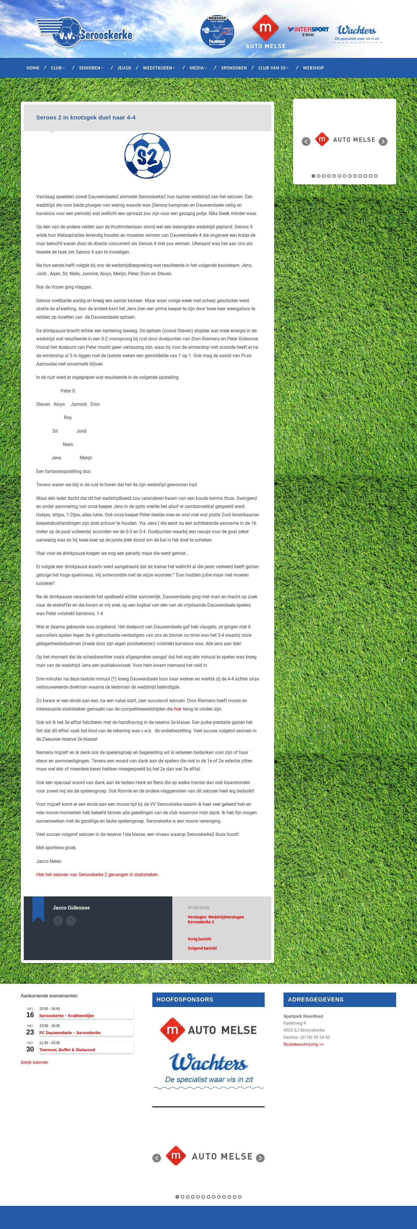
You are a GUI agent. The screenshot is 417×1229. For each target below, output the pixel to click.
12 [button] (370, 176)
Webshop (313, 68)
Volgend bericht (202, 948)
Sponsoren (234, 68)
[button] (306, 141)
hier (178, 709)
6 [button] (339, 176)
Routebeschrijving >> (304, 1044)
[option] (345, 139)
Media (197, 68)
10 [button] (360, 176)
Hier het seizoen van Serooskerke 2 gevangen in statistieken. (97, 874)
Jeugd (124, 68)
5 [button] (334, 176)
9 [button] (355, 176)
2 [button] (318, 176)
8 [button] (350, 176)
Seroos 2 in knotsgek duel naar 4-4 (86, 117)
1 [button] (313, 176)
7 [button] (344, 176)
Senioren (89, 68)
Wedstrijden (158, 68)
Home (33, 68)
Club (56, 68)
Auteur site (71, 921)
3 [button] (323, 176)
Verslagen (197, 917)
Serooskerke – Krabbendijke (66, 1015)
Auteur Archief (58, 921)
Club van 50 (272, 68)
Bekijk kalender (34, 1062)
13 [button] (376, 176)
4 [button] (329, 176)
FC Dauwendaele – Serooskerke (70, 1032)
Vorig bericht (199, 939)
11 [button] (365, 176)
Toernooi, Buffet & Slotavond (67, 1050)
